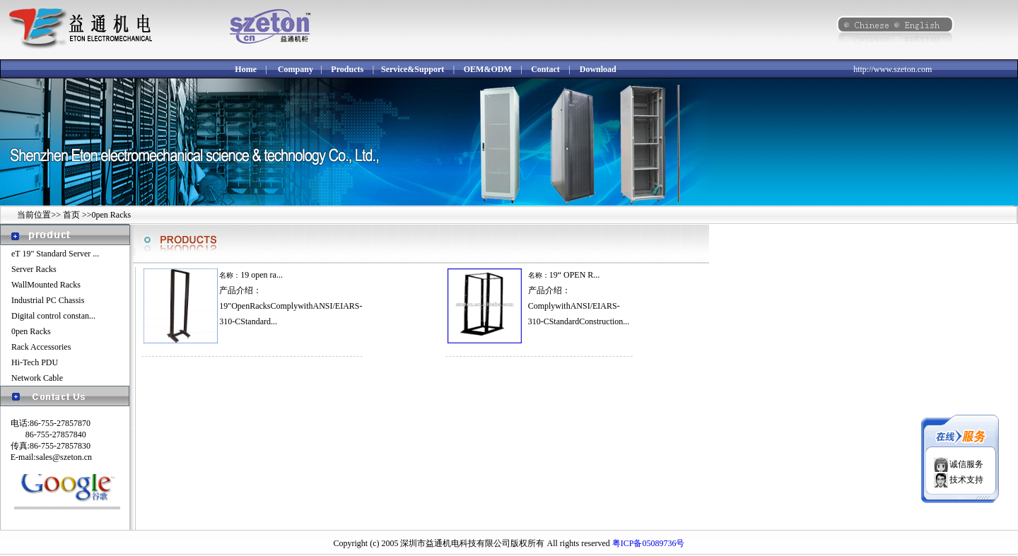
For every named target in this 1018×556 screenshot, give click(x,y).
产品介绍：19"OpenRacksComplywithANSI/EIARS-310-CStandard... (290, 305)
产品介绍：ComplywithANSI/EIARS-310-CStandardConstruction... (579, 305)
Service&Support (412, 69)
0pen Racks (31, 331)
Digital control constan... (53, 316)
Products (347, 69)
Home (246, 69)
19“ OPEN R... (574, 275)
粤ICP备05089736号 (648, 543)
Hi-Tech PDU (34, 362)
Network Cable (37, 378)
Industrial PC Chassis (47, 300)
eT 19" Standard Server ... (55, 254)
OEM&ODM (488, 69)
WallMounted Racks (46, 285)
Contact (545, 69)
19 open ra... (261, 275)
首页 (72, 215)
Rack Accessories (41, 347)
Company (295, 69)
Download (598, 69)
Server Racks (34, 269)
